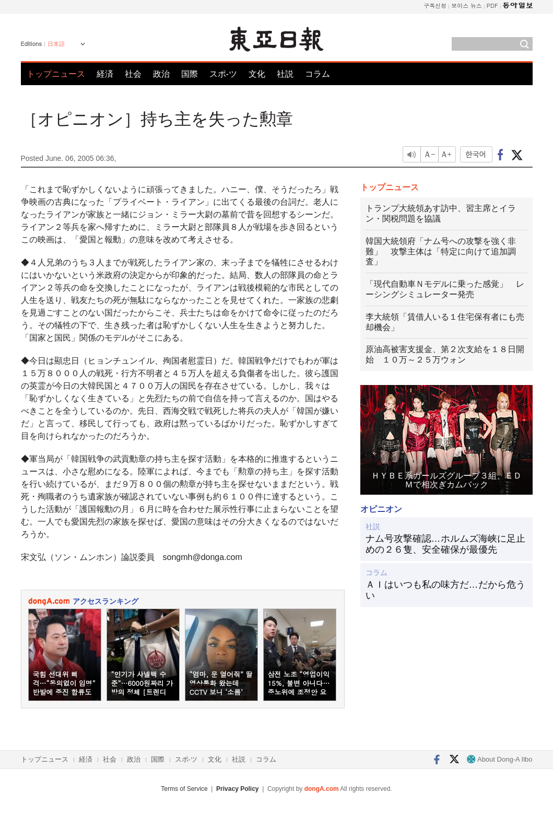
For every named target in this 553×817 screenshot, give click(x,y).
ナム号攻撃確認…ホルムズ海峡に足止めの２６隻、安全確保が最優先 (445, 544)
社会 (133, 73)
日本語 (56, 44)
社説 (285, 73)
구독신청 (434, 5)
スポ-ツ (223, 73)
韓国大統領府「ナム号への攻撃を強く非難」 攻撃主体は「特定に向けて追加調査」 (441, 251)
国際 (189, 73)
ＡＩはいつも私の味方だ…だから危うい (445, 590)
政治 (161, 73)
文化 (257, 73)
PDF (492, 5)
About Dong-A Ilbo (499, 759)
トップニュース (56, 73)
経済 (105, 73)
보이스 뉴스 (466, 5)
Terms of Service (184, 788)
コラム (317, 73)
